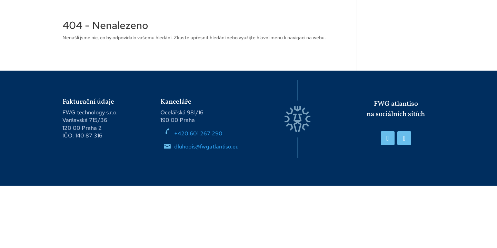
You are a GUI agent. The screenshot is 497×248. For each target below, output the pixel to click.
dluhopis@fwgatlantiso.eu (207, 146)
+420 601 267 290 (198, 133)
